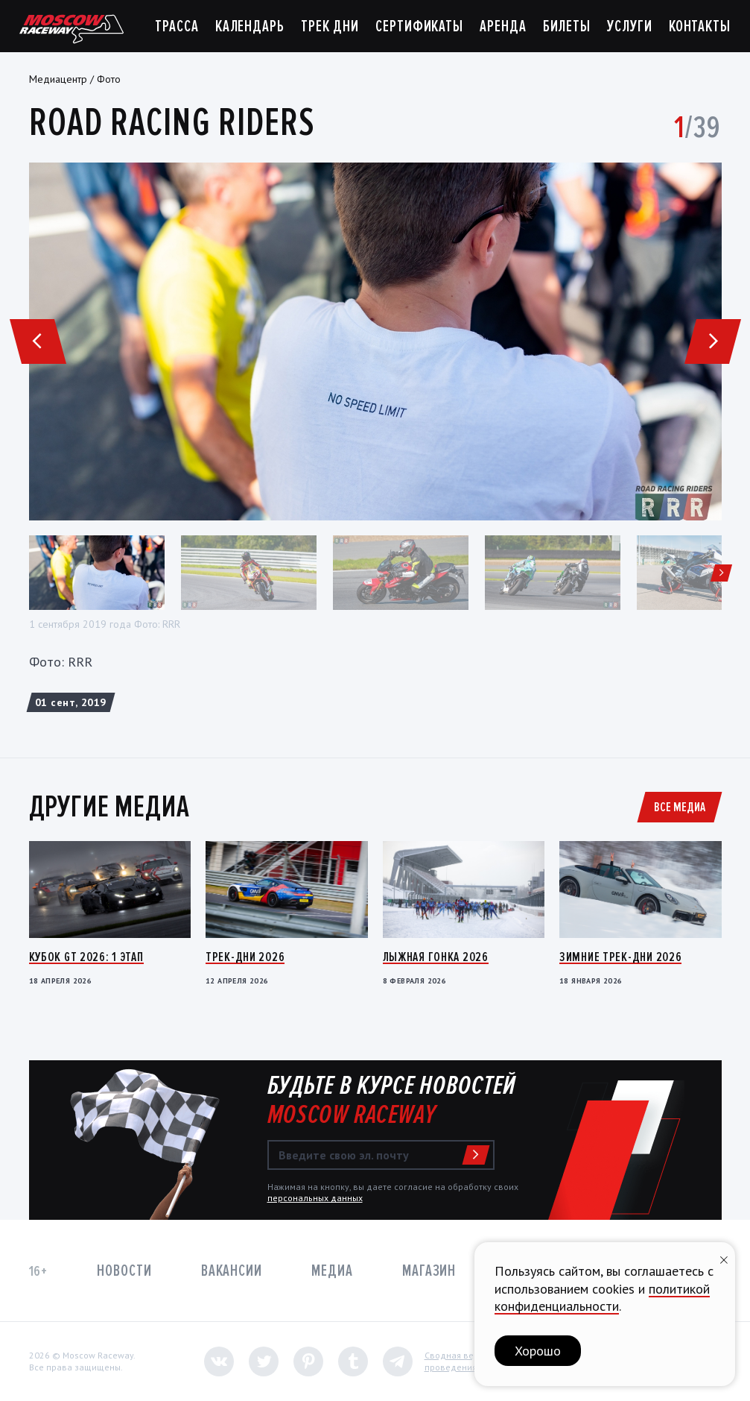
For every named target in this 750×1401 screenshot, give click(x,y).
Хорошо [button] (538, 1350)
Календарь (250, 26)
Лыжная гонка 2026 (436, 956)
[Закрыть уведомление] (723, 1258)
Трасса (176, 26)
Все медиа (679, 807)
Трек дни (330, 26)
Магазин (429, 1271)
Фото (109, 79)
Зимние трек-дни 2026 (620, 956)
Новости (124, 1271)
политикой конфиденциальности (602, 1297)
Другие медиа (109, 806)
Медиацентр (58, 79)
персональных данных (315, 1197)
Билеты (567, 26)
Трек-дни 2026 (245, 956)
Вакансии (231, 1271)
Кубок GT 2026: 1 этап (86, 956)
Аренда (503, 26)
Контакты (700, 26)
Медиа (331, 1271)
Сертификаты (419, 26)
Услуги (629, 26)
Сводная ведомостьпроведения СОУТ (467, 1361)
